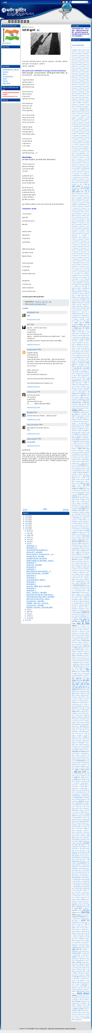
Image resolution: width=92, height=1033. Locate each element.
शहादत (80, 903)
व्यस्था (77, 897)
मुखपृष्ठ (5, 2)
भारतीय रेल (74, 700)
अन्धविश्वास (86, 306)
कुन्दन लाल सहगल (80, 408)
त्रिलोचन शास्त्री (85, 543)
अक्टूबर (29, 535)
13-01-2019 (76, 128)
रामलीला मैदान (75, 788)
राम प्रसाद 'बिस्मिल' (84, 783)
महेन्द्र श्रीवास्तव (31, 312)
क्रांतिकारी (87, 425)
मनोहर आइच (76, 718)
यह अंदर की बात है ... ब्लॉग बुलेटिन (35, 601)
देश (85, 561)
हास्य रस (81, 999)
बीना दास (87, 666)
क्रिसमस (79, 426)
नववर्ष (73, 577)
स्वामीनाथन (74, 987)
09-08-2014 (81, 99)
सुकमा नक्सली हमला (80, 960)
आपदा (73, 344)
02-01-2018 (81, 55)
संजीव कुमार (78, 931)
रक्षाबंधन (83, 766)
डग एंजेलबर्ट (84, 517)
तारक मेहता (78, 537)
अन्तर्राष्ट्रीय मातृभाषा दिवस (77, 306)
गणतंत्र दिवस (76, 434)
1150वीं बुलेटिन (80, 119)
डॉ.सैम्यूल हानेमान (82, 534)
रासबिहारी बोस (81, 801)
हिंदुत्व (84, 1005)
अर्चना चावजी (81, 317)
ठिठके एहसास (76, 517)
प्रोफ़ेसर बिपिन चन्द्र (84, 638)
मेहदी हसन (82, 749)
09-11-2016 (85, 100)
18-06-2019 (81, 164)
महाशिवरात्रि (86, 727)
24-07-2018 (74, 218)
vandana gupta (31, 392)
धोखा (73, 570)
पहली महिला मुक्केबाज (78, 603)
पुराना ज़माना (74, 614)
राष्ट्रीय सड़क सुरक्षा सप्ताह (80, 799)
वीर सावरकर (85, 892)
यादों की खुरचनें (37, 304)
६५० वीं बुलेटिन (86, 275)
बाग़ (78, 657)
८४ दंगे (77, 280)
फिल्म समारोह (74, 646)
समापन (82, 940)
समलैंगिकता (81, 938)
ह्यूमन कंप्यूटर (85, 1010)
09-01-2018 (74, 95)
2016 (26, 521)
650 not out (76, 277)
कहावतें (86, 397)
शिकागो (86, 908)
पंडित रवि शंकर (85, 592)
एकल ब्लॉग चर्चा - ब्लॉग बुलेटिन (81, 368)
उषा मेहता (74, 360)
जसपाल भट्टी (74, 497)
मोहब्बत (77, 755)
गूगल (81, 452)
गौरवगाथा (74, 459)
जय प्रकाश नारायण (79, 492)
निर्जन (73, 581)
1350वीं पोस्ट (80, 133)
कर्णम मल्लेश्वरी (86, 388)
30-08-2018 (80, 260)
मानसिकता (85, 737)
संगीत (73, 931)
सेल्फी (88, 971)
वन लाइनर (87, 824)
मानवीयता (79, 737)
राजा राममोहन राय (75, 779)
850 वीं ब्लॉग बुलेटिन (84, 280)
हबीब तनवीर (80, 989)
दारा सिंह (83, 548)
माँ (79, 731)
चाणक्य (78, 466)
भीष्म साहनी (74, 707)
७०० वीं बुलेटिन (83, 277)
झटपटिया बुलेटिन (84, 506)
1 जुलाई (73, 102)
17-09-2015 (79, 159)
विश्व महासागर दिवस (84, 873)
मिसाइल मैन (74, 742)
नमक (73, 574)
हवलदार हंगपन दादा (80, 995)
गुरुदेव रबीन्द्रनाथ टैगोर (79, 446)
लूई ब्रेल (78, 819)
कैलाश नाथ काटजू (84, 421)
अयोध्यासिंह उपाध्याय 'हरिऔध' (77, 313)
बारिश (74, 660)
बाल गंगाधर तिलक (80, 660)
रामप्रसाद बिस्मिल (84, 786)
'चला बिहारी (74, 49)
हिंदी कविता (78, 1001)
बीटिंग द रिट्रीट (76, 666)
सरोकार (87, 945)
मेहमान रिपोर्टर (75, 751)
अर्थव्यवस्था (76, 319)
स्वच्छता (78, 984)
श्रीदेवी (73, 925)
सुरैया (84, 967)
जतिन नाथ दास (75, 483)
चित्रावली (87, 468)
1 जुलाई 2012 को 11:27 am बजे (33, 419)
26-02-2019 (81, 231)
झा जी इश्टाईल (81, 508)
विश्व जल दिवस (75, 855)
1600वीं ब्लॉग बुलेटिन (80, 153)
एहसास (73, 373)
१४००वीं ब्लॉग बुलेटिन (77, 142)
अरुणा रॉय (87, 313)
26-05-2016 (85, 233)
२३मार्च (77, 215)
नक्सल (88, 570)
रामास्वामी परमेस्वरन (84, 788)
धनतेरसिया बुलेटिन (86, 566)
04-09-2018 (81, 69)
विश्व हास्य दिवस (86, 883)
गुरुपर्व (87, 446)
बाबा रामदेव (79, 658)
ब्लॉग (73, 677)
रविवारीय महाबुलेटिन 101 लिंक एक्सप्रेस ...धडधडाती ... (40, 561)
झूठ (87, 510)
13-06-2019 (80, 129)
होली (79, 1010)
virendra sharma (32, 349)
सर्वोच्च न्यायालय (85, 947)
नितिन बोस (82, 579)
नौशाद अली (82, 586)
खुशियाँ (80, 430)
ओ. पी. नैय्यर (87, 373)
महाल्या (73, 727)
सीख (87, 956)
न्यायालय (87, 586)
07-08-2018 (81, 88)
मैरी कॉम (77, 753)
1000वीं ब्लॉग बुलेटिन (84, 108)
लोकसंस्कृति (74, 824)
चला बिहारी (81, 465)
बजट (87, 649)
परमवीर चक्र (78, 595)
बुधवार (80, 667)
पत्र (83, 594)
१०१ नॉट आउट (75, 109)
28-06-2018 (76, 248)
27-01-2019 (80, 239)
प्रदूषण (81, 629)
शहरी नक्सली (74, 903)
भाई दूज (87, 696)
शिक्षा (80, 910)
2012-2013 (74, 184)
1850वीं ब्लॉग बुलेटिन (85, 168)
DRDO (79, 1012)
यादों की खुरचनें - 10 (31, 548)
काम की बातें (78, 400)
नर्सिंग (75, 575)
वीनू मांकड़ (78, 892)
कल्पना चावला (81, 391)
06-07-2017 (74, 80)
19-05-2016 (80, 171)
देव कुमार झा (5, 72)
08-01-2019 (85, 89)
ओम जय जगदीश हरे (82, 377)
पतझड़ (73, 594)
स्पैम (85, 982)
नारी (73, 579)
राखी (85, 773)
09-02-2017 (81, 95)
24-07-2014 (85, 217)
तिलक (75, 539)
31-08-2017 (74, 266)
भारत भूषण (86, 698)
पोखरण (80, 617)
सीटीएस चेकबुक (75, 958)
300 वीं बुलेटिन (76, 262)
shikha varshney (32, 439)
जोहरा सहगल (74, 505)
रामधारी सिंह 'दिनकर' (84, 784)
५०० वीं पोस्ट (79, 271)
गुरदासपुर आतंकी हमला (85, 441)
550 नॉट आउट (86, 271)
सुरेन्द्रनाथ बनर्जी (78, 967)
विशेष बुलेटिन (86, 843)
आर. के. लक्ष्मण (80, 346)
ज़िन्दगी (77, 499)
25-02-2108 (78, 224)
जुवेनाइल (78, 503)
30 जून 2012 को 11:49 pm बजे (33, 319)
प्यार (78, 626)
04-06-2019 (85, 68)
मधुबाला (73, 717)
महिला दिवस (82, 729)
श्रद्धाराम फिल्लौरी (75, 922)
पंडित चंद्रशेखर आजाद (80, 590)
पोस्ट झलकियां (83, 619)
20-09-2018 (85, 180)
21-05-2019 (74, 195)
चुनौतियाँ (80, 474)
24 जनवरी (83, 215)
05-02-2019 (74, 73)
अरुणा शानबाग (77, 315)
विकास (77, 833)
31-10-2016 (81, 266)
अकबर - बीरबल (81, 297)
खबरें (87, 426)
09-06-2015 (74, 99)
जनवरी (28, 618)
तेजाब (87, 541)
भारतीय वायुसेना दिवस (83, 700)
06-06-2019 (85, 79)
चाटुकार (73, 466)
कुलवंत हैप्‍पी (76, 412)
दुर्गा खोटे (86, 554)
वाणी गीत (5, 79)
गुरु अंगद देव (80, 443)
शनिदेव (78, 899)
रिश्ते (83, 804)
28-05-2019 (86, 246)
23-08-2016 (80, 209)
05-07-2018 (85, 75)
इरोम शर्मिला (78, 353)
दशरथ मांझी (76, 546)
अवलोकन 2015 (78, 328)
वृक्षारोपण (73, 893)
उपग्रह (87, 359)
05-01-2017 (78, 71)
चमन (73, 465)
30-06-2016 (83, 259)
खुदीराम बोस (74, 428)
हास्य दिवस (76, 999)
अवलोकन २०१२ (82, 324)
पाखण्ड (86, 606)
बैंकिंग (88, 671)
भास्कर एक (86, 706)
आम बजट (86, 344)
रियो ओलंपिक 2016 (77, 804)
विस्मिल (84, 890)
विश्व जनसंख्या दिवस (84, 853)
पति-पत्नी (78, 594)
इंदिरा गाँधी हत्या (76, 351)
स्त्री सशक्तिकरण (81, 980)
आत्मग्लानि (81, 340)
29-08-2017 (83, 255)
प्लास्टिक (73, 640)
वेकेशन (78, 893)
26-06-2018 (74, 235)
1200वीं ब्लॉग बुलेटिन (77, 126)
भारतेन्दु (73, 706)
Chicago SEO (43, 1028)
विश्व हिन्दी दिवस (77, 884)
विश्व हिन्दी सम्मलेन (85, 884)
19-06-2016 (86, 171)
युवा (87, 760)
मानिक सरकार (74, 738)
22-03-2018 (78, 200)
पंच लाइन (84, 588)
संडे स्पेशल (84, 931)
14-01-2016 (76, 135)
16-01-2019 (85, 149)
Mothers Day (78, 1017)
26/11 (84, 237)
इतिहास (86, 351)
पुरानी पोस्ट (66, 510)
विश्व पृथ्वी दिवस (83, 866)
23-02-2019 (86, 206)
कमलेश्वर (83, 386)
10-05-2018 (74, 104)
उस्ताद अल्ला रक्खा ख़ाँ (81, 360)
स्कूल (88, 976)
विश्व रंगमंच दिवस (84, 875)
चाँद (87, 465)
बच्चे (77, 649)
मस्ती (78, 722)
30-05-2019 (76, 259)
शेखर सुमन (82, 916)
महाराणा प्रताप (74, 726)
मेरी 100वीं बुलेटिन (86, 746)
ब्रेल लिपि (86, 675)
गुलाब (77, 452)
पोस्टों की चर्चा (85, 621)
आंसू (87, 330)
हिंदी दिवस (84, 1001)
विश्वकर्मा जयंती (86, 888)
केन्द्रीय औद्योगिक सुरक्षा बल (82, 417)
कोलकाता (74, 423)
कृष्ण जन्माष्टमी (75, 414)
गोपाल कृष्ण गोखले (84, 454)
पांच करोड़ (74, 606)
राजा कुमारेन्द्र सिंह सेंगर (8, 76)
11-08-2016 (83, 115)
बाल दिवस (76, 662)
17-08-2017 (81, 157)
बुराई (73, 669)
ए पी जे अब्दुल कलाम (81, 364)
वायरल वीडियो (79, 832)
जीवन (78, 501)
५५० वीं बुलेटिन (77, 273)
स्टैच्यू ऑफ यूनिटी (84, 978)
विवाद (80, 841)
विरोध (76, 841)
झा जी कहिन (81, 510)
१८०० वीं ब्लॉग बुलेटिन (76, 168)
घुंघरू (74, 461)
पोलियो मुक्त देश (86, 617)
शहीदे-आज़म (79, 906)
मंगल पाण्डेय (84, 709)
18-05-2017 (85, 162)
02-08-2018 (81, 58)
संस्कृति (75, 934)
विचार (78, 835)
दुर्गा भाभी (79, 556)
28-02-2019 (76, 244)
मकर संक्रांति (74, 713)
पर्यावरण (85, 597)
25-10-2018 (74, 229)
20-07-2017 (81, 179)
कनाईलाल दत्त (74, 384)
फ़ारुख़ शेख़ (78, 644)
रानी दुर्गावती (76, 783)
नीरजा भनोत (83, 583)
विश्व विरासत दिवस (77, 879)
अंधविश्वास (74, 297)
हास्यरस (86, 999)
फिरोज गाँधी (85, 644)
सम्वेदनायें (87, 940)
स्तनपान (73, 980)
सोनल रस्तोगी (74, 975)
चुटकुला (88, 470)
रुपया (73, 806)
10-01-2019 (85, 102)
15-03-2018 (82, 144)
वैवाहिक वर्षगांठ (78, 895)
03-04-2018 (81, 62)
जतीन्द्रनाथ (82, 483)
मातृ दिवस (79, 735)
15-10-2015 (85, 146)
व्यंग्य (73, 897)
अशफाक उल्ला (81, 330)
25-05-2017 (85, 224)
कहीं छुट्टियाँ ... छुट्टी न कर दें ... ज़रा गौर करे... (37, 603)
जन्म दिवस (86, 485)
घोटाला (78, 461)
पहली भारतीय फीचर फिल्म (84, 601)
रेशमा (81, 808)
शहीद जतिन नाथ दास (81, 904)
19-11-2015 (84, 173)
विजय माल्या (79, 837)
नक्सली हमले (81, 572)
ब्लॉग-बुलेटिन (82, 691)
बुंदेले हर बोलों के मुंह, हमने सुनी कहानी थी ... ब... (38, 571)
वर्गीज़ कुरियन (79, 828)
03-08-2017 (85, 64)
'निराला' (79, 49)
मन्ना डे (88, 718)
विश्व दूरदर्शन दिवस (81, 859)
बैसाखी (75, 673)
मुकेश (73, 744)
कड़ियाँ (85, 382)
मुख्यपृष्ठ (45, 509)
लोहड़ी (79, 824)
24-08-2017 (81, 218)
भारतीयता (86, 704)
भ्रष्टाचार (78, 709)
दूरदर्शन (77, 557)
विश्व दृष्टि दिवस (83, 861)
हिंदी (73, 1001)
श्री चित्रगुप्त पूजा (83, 922)
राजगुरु (82, 775)
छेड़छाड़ (83, 477)
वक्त (83, 824)
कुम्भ (84, 410)
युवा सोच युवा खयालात (76, 762)
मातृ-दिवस (85, 735)
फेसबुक (80, 646)
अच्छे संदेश (83, 300)
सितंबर (28, 537)
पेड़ (88, 616)
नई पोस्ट (25, 510)
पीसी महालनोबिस (77, 612)
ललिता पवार (74, 813)
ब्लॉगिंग (77, 693)
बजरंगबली (74, 651)
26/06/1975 (74, 237)
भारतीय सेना (74, 702)
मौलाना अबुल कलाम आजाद (82, 757)
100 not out (74, 108)
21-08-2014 (81, 195)
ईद (73, 357)
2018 (26, 518)
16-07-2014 (74, 151)
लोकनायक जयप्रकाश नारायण (82, 822)
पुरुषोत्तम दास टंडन (82, 614)
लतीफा (82, 812)
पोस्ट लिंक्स (74, 621)
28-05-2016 (80, 246)
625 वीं (80, 275)
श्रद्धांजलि (83, 920)
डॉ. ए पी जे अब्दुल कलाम (77, 525)
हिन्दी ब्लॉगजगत (86, 1006)
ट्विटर (77, 515)
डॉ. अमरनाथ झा (85, 523)
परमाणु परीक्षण (86, 595)
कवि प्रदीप (83, 393)
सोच (87, 973)
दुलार (84, 556)
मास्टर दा (84, 738)
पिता (87, 608)
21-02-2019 (78, 193)
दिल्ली (78, 550)
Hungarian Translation (70, 1028)
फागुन (73, 644)
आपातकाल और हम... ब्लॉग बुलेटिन (35, 556)
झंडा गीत (87, 505)
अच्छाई (78, 300)
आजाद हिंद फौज (77, 337)
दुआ (82, 554)
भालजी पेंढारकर (79, 706)
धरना (79, 568)
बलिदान (73, 655)
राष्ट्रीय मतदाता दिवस (78, 797)
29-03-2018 (80, 253)
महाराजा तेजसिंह (85, 724)
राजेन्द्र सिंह (78, 781)
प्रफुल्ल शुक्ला (74, 631)
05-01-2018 (85, 71)
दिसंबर (28, 531)
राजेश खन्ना (83, 781)
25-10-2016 (85, 228)
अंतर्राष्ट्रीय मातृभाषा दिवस (82, 295)
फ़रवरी (28, 616)
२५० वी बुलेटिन (81, 229)
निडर (77, 579)
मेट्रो (80, 746)
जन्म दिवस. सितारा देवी (82, 486)
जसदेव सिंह (85, 495)
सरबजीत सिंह (74, 945)
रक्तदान (77, 766)
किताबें (75, 404)
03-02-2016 (74, 62)
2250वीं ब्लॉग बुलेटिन (82, 204)
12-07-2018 (76, 124)
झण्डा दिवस (74, 508)
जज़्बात (86, 481)
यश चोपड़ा (83, 758)
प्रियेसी (87, 633)
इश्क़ (74, 355)
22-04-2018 (85, 200)
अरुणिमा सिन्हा (85, 315)
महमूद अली (83, 722)
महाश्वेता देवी (74, 729)
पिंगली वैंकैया (81, 608)
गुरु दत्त (82, 445)
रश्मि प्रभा (44, 304)
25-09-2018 (78, 228)
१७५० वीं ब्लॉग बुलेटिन (81, 160)
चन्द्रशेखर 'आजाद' (75, 463)
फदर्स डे (75, 642)
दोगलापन (78, 565)
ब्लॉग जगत (85, 677)
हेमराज (87, 1008)
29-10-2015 (80, 257)
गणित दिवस (78, 435)
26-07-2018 (84, 235)
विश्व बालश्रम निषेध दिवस (81, 872)
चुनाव (79, 472)
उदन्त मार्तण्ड (81, 359)
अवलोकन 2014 (86, 326)
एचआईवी (76, 369)
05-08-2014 (74, 77)
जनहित (79, 485)
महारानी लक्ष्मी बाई (84, 726)
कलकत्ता (73, 391)
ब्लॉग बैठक (80, 689)
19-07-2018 (76, 173)
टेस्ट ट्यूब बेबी (77, 514)
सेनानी (84, 971)
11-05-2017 (80, 113)
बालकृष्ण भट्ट (87, 662)
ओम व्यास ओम (78, 379)
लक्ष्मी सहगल (74, 810)
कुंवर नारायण (85, 406)
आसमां (73, 349)
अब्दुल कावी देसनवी (77, 309)
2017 (26, 520)
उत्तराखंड (75, 359)
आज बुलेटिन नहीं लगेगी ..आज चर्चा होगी (36, 558)
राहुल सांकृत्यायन (79, 803)
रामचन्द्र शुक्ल (74, 784)
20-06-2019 (74, 179)
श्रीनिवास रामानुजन (75, 927)
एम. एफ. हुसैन (83, 369)
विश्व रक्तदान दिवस (76, 877)
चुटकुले (75, 472)
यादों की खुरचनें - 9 (31, 563)
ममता (82, 720)
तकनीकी (78, 535)
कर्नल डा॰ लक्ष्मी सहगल (83, 389)
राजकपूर (77, 775)
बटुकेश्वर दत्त (80, 651)
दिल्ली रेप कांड (84, 550)
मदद (73, 715)
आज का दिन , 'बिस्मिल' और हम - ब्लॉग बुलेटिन (38, 586)
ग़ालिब (73, 439)
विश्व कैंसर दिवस (83, 852)
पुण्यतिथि (84, 612)
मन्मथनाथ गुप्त (76, 720)
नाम (81, 577)
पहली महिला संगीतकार (83, 605)
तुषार (87, 539)
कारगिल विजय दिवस (76, 402)
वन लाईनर (84, 826)
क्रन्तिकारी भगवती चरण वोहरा (77, 425)
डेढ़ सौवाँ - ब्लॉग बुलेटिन (83, 521)
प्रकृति (84, 627)
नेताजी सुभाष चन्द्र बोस (79, 585)
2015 (26, 523)
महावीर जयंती (79, 727)
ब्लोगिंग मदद (83, 693)
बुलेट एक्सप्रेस (80, 669)
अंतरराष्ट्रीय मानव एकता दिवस (80, 286)
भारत (80, 698)
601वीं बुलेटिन (74, 275)
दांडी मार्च (86, 546)
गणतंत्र (88, 432)
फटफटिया (78, 640)
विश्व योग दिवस (75, 875)
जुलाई (28, 541)
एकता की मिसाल (80, 366)
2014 (26, 525)
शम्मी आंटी (74, 901)
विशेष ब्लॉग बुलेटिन (79, 844)
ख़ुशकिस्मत (81, 428)
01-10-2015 (85, 53)
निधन (87, 579)
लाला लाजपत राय (79, 815)
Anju (28, 324)
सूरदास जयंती (78, 971)
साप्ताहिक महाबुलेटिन (76, 953)
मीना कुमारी (81, 742)
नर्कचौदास (87, 574)
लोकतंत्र (73, 822)
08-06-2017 (74, 91)
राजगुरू (88, 775)
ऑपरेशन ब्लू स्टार (80, 373)
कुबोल (87, 408)
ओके (74, 375)
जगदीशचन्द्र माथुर (79, 481)
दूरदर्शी (81, 557)
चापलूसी (83, 466)
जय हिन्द (75, 494)
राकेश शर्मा (81, 773)
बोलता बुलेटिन (86, 673)
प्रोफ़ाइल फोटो (76, 638)
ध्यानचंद (80, 570)
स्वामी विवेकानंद (83, 985)
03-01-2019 (85, 60)
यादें (74, 760)
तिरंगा (88, 537)
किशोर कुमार (79, 406)
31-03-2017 (78, 264)
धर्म (82, 568)
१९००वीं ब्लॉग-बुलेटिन (76, 175)
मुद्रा (77, 744)
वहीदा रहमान (78, 830)
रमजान (77, 767)
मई (27, 609)
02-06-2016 (85, 57)
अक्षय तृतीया (76, 299)
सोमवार (87, 975)
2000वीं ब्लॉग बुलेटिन (84, 182)
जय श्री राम (87, 492)
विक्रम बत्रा (83, 833)
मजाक (87, 713)
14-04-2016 (86, 137)
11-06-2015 (76, 115)
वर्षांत (73, 830)
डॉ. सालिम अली (81, 532)
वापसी (73, 832)
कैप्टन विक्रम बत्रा (86, 419)
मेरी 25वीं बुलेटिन (85, 747)
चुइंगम (84, 470)
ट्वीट (81, 515)
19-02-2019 (83, 169)
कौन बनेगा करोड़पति (83, 423)
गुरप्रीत (75, 443)
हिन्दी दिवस (80, 1006)
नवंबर (28, 533)
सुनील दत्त (82, 964)
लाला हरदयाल (86, 815)
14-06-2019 (83, 138)
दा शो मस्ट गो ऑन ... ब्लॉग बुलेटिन (35, 605)
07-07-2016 (85, 86)
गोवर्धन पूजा (87, 455)
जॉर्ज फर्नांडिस (85, 503)
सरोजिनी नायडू (77, 947)
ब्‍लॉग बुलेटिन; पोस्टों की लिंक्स (80, 684)
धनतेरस (79, 566)
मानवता (73, 737)
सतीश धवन (87, 934)
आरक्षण (86, 346)
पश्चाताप (80, 599)
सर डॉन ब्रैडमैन (85, 942)
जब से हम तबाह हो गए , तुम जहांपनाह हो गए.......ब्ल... (40, 554)
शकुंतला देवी (83, 897)
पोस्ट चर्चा (76, 619)
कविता (82, 395)
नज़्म (87, 572)
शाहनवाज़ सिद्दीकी (78, 908)
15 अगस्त (76, 144)
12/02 (88, 124)
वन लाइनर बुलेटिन (77, 826)
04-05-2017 (78, 68)
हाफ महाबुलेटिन (75, 997)
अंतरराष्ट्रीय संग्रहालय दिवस (77, 291)
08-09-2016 (78, 93)
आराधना (73, 348)
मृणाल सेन (86, 744)
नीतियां (77, 583)
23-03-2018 (83, 208)
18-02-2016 (78, 162)
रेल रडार (77, 808)
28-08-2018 (80, 249)
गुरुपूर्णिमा (73, 448)
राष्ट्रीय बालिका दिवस (85, 795)
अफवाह (88, 308)
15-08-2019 (78, 146)
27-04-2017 (86, 239)
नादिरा (77, 577)
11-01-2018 (83, 111)
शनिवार (83, 899)
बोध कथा (80, 673)
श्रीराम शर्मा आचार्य (76, 929)
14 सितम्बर (87, 133)
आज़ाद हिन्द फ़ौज (75, 339)
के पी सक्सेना (83, 414)
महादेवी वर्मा (78, 724)
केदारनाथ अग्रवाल (80, 415)
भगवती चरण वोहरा (84, 695)
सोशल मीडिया (76, 976)
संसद (83, 933)
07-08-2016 (74, 88)
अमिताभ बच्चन (75, 311)
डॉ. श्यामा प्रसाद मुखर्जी (78, 530)
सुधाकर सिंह (85, 962)
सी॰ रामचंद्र (81, 956)
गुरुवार (79, 448)
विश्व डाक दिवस (84, 855)
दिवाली (77, 552)
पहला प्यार (75, 601)
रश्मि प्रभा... (5, 74)
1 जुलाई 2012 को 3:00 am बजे (33, 386)
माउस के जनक (80, 733)
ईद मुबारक (78, 357)
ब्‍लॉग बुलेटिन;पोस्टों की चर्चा (78, 688)
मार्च (28, 614)
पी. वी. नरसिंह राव (80, 610)
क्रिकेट (75, 426)
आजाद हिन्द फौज (84, 337)
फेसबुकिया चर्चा (86, 646)
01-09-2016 (78, 53)
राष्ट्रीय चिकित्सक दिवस (80, 792)
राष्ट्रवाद (78, 790)
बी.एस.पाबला (86, 664)
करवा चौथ (80, 388)
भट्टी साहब (74, 696)
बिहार (82, 664)
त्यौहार (79, 543)
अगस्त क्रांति (82, 299)
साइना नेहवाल (82, 951)
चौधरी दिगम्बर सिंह (76, 475)
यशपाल (88, 758)
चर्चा (76, 465)
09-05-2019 (85, 97)
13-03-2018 (83, 128)
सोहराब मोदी (83, 976)
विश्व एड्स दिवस (83, 846)
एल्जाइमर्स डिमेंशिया (84, 371)
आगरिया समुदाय (81, 331)
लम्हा (87, 812)
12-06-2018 (86, 122)
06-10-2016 (74, 84)
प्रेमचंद (82, 635)
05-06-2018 (78, 75)
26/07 (80, 237)
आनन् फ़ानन (85, 342)
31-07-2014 (85, 264)
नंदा (84, 570)
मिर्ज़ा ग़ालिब (85, 740)
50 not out (83, 269)
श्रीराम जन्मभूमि (85, 927)
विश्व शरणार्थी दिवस (85, 879)
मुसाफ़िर (81, 744)
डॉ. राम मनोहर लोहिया (85, 528)
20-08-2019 (78, 180)
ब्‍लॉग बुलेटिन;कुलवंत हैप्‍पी (81, 686)
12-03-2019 (83, 120)
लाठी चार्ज (81, 813)
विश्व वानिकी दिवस (85, 877)
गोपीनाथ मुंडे (74, 455)
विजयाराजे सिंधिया (75, 839)
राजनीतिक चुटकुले (84, 777)
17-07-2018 (74, 157)
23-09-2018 (76, 211)
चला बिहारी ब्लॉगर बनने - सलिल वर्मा (11, 69)
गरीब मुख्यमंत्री (85, 437)
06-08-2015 (81, 80)
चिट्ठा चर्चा (77, 468)
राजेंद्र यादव (83, 779)
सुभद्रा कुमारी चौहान (80, 965)
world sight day (77, 1019)
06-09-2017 (78, 82)
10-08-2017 (78, 106)
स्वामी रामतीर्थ (75, 985)
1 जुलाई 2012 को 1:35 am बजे (33, 344)
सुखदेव (73, 962)
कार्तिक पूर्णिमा (86, 402)
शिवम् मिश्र (78, 912)
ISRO (77, 1016)
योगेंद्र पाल (84, 764)
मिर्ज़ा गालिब (78, 740)
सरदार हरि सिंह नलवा (83, 944)
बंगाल (87, 647)
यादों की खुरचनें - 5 (31, 577)
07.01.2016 (78, 89)
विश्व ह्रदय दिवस (79, 888)
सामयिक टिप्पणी (86, 953)
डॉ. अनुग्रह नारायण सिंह (76, 523)
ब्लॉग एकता (79, 677)
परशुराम (75, 597)
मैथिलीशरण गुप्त (84, 751)
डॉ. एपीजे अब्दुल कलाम (83, 526)
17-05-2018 (85, 155)
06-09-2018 (85, 82)
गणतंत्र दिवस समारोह (84, 434)
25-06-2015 (74, 226)
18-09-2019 (78, 166)
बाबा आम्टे (83, 657)
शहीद (73, 904)
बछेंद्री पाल (82, 649)
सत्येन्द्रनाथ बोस (82, 936)
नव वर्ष (86, 575)
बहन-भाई (73, 657)
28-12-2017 (76, 251)
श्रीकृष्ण (86, 924)
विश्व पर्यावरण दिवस (81, 863)
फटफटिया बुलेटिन (85, 640)
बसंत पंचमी (79, 655)
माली (80, 738)
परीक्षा (80, 597)
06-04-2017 (78, 79)
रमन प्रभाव (82, 767)
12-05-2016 (80, 122)
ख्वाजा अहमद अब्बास (76, 432)
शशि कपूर (86, 901)
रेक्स (84, 806)
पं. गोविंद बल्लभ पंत (77, 588)
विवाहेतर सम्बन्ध (86, 841)
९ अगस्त (73, 282)
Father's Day (81, 1014)
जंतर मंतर (82, 479)
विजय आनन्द (83, 835)
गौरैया (79, 459)
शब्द (87, 899)
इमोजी (73, 353)
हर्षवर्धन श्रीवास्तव (6, 83)
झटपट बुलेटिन (76, 506)
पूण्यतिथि (77, 616)
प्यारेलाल (83, 626)
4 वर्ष (81, 268)
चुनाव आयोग (85, 472)
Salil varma (86, 1017)
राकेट (76, 773)
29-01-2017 (83, 251)
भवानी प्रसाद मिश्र (81, 696)
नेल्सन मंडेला (76, 586)
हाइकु (87, 995)
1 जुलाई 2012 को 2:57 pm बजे (33, 433)
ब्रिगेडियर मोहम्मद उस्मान (78, 675)
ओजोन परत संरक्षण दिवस (83, 375)
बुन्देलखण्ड (86, 667)
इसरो (88, 355)
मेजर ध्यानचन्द (74, 746)
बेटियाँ (83, 671)
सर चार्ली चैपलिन (77, 942)
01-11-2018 (74, 55)
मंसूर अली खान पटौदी (83, 711)
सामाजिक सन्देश (77, 955)
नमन (77, 574)
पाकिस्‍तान (80, 606)
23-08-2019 (86, 209)
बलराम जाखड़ (79, 653)
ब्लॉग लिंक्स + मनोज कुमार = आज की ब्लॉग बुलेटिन (39, 607)
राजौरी (88, 781)
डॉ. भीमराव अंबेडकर (76, 528)
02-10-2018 (78, 60)
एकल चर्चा (87, 366)
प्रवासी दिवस (82, 631)
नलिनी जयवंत (80, 575)
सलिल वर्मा (75, 949)
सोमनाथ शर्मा (81, 975)
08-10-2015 (85, 93)
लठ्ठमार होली (87, 810)
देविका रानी (74, 561)
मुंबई (87, 742)
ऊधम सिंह (81, 362)
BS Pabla (74, 1012)
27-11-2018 (80, 242)
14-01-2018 (83, 135)
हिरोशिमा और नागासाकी (78, 1008)
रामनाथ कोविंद (75, 786)
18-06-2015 (74, 164)
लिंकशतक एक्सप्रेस (77, 817)
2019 (26, 516)
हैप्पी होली (74, 1010)
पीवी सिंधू (87, 610)
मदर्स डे (85, 715)
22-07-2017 (74, 202)
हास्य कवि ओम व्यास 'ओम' (84, 997)
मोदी (73, 755)
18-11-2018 (85, 166)
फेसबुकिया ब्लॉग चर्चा (78, 647)
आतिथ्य (75, 340)
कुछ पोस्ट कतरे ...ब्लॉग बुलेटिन (34, 565)
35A (76, 268)
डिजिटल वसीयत (82, 519)
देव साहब (86, 559)
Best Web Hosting (59, 1028)
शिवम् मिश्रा (5, 81)
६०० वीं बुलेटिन (85, 273)
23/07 (86, 211)
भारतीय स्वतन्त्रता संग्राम (76, 704)
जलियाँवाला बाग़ (75, 495)
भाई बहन (75, 698)
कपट (73, 386)
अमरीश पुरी (85, 309)
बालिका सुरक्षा (76, 664)
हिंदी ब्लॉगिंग (83, 1003)
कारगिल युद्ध (85, 400)
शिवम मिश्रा (86, 910)
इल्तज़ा (88, 353)
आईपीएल (74, 331)
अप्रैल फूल (83, 308)
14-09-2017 (86, 140)
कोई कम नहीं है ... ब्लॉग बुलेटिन (34, 552)
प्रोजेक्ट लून (87, 637)
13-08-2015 (86, 129)
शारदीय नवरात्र (86, 906)
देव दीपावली (79, 559)
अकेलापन (87, 297)
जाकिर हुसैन (81, 497)
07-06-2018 (78, 86)
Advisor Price (51, 1028)
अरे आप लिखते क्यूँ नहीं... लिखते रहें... (36, 580)
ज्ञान (83, 505)
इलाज (84, 353)
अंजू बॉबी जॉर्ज (76, 284)
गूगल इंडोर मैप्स (87, 452)
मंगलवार (74, 711)
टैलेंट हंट (83, 514)
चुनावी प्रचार (74, 474)
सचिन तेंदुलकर (80, 934)
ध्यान (76, 570)
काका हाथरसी (74, 399)
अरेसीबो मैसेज (74, 317)
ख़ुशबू (87, 428)
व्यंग (87, 895)
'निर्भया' (84, 49)
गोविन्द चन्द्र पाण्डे (77, 457)
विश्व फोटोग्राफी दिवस (76, 870)
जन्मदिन (74, 488)
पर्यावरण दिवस (74, 599)
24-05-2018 (78, 217)
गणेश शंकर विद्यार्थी (76, 437)
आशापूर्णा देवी (85, 348)
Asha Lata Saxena (32, 424)
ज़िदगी (73, 499)
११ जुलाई (78, 111)
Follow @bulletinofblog (78, 45)
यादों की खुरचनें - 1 (31, 590)
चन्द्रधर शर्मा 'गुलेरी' (84, 461)
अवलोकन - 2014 (78, 322)
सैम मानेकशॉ (81, 973)
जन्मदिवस (81, 488)
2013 (26, 527)
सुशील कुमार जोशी (81, 969)
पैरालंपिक (75, 617)
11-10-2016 (81, 117)
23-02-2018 (80, 206)
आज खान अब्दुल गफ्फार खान (84, 335)
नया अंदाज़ (82, 574)
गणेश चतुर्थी (85, 435)
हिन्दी (75, 1006)
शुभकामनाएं (74, 916)
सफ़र (76, 938)
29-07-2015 (76, 255)
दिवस (73, 552)
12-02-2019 (76, 120)
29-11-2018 (86, 257)
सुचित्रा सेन (79, 962)
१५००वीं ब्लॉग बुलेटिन (84, 148)
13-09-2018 (76, 131)
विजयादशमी (85, 837)
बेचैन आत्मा (78, 671)
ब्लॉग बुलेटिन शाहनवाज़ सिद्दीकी (81, 682)
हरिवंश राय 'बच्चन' (80, 991)
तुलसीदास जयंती (81, 539)
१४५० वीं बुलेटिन (86, 142)
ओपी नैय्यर (74, 377)
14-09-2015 (80, 140)
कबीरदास (77, 386)
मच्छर (83, 713)
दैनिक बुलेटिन (83, 563)
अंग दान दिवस (86, 282)
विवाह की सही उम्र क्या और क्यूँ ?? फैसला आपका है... (40, 595)
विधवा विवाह (83, 839)
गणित (73, 435)
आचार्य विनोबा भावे (84, 333)
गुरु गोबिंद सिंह (76, 445)
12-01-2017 (86, 119)
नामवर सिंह (86, 577)
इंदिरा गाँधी (87, 349)
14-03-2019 (80, 137)
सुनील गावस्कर (75, 964)
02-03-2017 (78, 57)
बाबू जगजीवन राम (86, 658)
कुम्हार (88, 410)
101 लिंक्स (82, 109)
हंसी (85, 987)
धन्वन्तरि (75, 568)
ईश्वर (83, 357)
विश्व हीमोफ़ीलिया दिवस (78, 886)
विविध (75, 843)
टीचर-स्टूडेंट (82, 512)
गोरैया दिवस (81, 455)
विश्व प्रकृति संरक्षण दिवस (83, 868)
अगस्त (28, 539)
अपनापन (73, 308)
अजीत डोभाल (80, 302)
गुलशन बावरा (80, 450)
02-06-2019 (74, 58)
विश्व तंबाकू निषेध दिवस (76, 857)
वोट (83, 895)
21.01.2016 (79, 197)
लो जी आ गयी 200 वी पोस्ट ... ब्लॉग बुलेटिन (37, 573)
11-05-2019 (86, 113)
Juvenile (82, 1016)
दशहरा (81, 546)
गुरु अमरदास (87, 443)
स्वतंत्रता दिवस (84, 984)
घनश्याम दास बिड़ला (85, 459)
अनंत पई (79, 304)
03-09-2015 (74, 66)
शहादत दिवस (85, 903)
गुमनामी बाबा (76, 441)
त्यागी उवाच (74, 543)
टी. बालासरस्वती (75, 512)
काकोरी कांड (81, 399)
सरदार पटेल (74, 944)
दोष (82, 565)
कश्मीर (77, 397)
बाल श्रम (81, 662)
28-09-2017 (86, 249)
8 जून (81, 279)
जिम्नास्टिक (83, 499)
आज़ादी (81, 339)
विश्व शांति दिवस (77, 881)
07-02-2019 (81, 84)
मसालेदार (86, 720)
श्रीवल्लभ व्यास (85, 929)
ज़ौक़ (80, 505)
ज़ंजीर (78, 479)
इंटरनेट (78, 349)
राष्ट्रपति (73, 790)
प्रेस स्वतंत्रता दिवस (79, 637)
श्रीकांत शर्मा (80, 924)
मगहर (79, 713)
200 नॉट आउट (75, 182)
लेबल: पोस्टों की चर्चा (83, 821)
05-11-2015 (81, 77)
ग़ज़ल (83, 432)
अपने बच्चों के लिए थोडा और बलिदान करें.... (37, 550)
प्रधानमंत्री (86, 629)
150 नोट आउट (75, 148)
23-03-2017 (76, 208)
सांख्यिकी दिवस (75, 951)
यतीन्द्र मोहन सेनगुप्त (75, 758)
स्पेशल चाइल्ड (79, 982)
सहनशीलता (85, 949)
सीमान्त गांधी (82, 958)
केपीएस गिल (74, 419)
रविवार (76, 769)
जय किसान (84, 490)
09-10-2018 (78, 100)
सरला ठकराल (81, 945)
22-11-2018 (81, 202)
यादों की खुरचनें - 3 (31, 584)
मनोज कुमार (86, 717)
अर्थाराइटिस (82, 319)
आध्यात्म (73, 342)
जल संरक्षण (86, 494)
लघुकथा (81, 810)
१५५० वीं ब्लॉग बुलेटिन (76, 149)
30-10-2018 (86, 260)
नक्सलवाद (75, 572)
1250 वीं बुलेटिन (86, 126)
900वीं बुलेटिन (79, 282)
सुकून (87, 960)
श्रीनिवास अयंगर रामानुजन (82, 925)
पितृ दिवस (74, 610)
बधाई (85, 651)
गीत (84, 439)
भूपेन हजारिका (82, 707)
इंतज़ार (82, 349)
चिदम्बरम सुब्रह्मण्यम (77, 470)
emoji (83, 1012)
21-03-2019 (85, 193)
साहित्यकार (74, 956)
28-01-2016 (86, 242)
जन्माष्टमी (87, 488)
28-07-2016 (83, 248)
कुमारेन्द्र (74, 410)
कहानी (81, 397)
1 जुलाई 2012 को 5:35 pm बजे (33, 445)
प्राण (77, 633)
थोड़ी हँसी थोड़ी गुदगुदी (76, 545)
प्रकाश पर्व (79, 627)
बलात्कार (86, 653)
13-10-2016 (82, 131)
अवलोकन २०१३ (76, 326)
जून (28, 543)
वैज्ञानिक (83, 893)
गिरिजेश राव (78, 439)
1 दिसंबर (79, 102)
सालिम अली (85, 955)
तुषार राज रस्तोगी (77, 541)
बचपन (73, 649)
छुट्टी (79, 477)
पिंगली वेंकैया (74, 608)
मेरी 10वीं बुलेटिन (77, 747)
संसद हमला (87, 933)
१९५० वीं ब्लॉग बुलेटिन (85, 175)
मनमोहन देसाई (80, 717)
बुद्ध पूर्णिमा (76, 667)
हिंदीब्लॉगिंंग (79, 1005)
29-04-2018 (86, 253)
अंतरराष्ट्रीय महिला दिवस (85, 284)
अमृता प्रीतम (84, 311)
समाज (73, 940)
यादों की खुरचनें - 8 (31, 567)
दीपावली (78, 554)
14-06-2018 (76, 138)
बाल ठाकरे (87, 660)
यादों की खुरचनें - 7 (31, 569)
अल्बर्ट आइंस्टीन (86, 320)
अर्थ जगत (87, 317)
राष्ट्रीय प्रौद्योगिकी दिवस (76, 795)
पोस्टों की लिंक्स (83, 623)
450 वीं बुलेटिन (76, 269)
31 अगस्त (83, 262)
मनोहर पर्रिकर (82, 718)
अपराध (78, 308)
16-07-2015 (81, 151)
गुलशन (75, 450)
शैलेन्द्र (83, 918)
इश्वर (85, 355)
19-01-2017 (76, 169)
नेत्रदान (88, 585)
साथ (87, 951)
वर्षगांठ (86, 828)
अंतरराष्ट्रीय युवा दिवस (76, 288)
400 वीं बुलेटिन (86, 268)
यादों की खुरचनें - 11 (31, 546)
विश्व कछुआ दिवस (81, 850)
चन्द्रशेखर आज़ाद (84, 463)
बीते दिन (82, 666)
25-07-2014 (81, 226)
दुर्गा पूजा (73, 556)
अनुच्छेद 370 (85, 304)
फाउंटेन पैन (86, 642)
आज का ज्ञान (74, 335)
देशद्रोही (77, 563)
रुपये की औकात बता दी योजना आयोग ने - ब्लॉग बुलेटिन (40, 597)
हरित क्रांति (86, 989)
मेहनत (87, 749)
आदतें (87, 340)
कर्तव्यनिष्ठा (75, 389)
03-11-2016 (81, 66)
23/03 (82, 211)
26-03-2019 (78, 233)
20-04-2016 (85, 177)
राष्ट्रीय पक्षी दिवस (85, 793)
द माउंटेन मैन (84, 545)
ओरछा (84, 379)
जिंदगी (87, 497)
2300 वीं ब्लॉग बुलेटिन (76, 213)
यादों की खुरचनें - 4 (31, 582)
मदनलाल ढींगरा (79, 715)
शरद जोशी (80, 901)
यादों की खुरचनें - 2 (31, 588)
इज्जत (82, 351)
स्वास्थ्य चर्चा (80, 987)
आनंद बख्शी (79, 342)
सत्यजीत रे (75, 936)
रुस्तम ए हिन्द (78, 806)
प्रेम (72, 635)
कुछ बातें (73, 408)
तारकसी (83, 537)
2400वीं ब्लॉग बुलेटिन (80, 220)
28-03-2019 (83, 244)
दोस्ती (85, 565)
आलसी (78, 348)
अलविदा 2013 (78, 320)
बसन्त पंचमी (86, 655)
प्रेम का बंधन (77, 635)
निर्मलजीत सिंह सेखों (81, 581)
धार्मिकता (86, 568)
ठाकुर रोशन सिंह (86, 515)
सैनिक (75, 973)
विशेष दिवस (80, 843)
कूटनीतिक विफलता (84, 412)
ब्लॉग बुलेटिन (16, 10)
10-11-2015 (85, 106)
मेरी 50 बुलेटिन (75, 749)
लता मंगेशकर (76, 812)
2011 (26, 620)
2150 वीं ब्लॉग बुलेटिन (80, 199)
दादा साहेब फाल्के (75, 548)
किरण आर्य (81, 404)
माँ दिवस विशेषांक (84, 731)
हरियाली (73, 991)
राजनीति (75, 777)
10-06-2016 (81, 104)
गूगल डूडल (76, 454)
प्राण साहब (82, 633)
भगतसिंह (77, 695)
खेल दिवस (85, 430)
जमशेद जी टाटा (77, 490)
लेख (82, 819)
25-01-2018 (81, 222)
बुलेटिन (87, 669)
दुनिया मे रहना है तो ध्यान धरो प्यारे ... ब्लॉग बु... (38, 599)
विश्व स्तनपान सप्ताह (77, 883)
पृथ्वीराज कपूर (83, 616)
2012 (26, 529)
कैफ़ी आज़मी (76, 421)
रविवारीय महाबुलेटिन (85, 769)
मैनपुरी (73, 753)
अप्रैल (28, 611)
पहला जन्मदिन (86, 599)
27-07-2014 (83, 240)
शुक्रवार (78, 915)
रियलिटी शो (87, 803)
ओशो (80, 380)
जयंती (79, 494)
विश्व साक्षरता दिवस (85, 881)
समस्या (86, 938)
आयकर (73, 346)
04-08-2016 (74, 69)
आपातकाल (79, 344)
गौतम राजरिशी (85, 457)
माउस (73, 733)
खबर (83, 426)
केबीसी (80, 419)
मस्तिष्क (73, 722)
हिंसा (88, 1005)
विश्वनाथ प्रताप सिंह (77, 890)
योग (80, 764)
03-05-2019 (78, 64)
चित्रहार (83, 468)
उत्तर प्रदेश (87, 357)
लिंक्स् (84, 817)
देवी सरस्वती (80, 561)
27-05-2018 (76, 240)
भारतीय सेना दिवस (84, 702)
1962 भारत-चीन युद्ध (77, 177)
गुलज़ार (87, 448)
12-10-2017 (82, 124)
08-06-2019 (81, 91)
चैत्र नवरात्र (86, 474)
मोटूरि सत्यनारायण (84, 753)
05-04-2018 (81, 73)
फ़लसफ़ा (80, 642)
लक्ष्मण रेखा (86, 808)
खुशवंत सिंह (74, 430)
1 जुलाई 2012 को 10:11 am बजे (33, 407)
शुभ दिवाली (86, 914)
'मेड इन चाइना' (81, 51)
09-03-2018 (78, 97)
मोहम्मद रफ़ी (83, 755)
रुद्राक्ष (87, 804)
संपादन (78, 933)
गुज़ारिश (88, 439)
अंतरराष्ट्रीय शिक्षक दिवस (82, 289)
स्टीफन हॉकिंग (76, 978)
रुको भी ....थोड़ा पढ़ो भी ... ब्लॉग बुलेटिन (36, 592)
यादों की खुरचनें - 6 (31, 575)
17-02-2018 (78, 155)
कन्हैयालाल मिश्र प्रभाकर (83, 384)
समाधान (78, 940)
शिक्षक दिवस (74, 910)
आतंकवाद (87, 339)
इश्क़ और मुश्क (79, 355)
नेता (88, 583)
